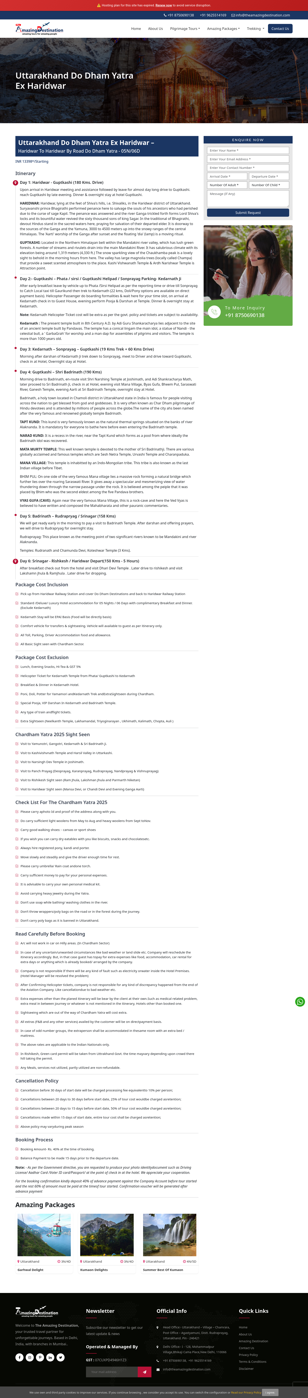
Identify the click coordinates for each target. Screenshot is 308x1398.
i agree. (270, 1392)
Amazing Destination (253, 1341)
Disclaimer (246, 1369)
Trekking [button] (254, 28)
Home (136, 28)
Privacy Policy (248, 1355)
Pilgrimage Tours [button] (183, 28)
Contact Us (280, 28)
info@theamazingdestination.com (186, 1369)
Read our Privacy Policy (246, 1392)
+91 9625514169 (200, 1361)
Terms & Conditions (253, 1362)
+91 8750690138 (245, 315)
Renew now (163, 5)
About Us (155, 28)
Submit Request (248, 212)
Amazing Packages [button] (222, 28)
